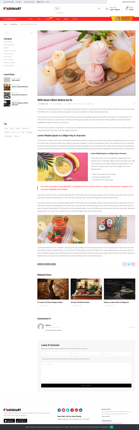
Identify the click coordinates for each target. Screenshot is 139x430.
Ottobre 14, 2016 (43, 103)
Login (111, 9)
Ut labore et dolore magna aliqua (50, 302)
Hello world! (16, 80)
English (41, 1)
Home (5, 24)
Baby (6, 128)
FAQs (20, 1)
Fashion (7, 132)
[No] (137, 427)
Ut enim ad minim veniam (80, 302)
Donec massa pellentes (20, 86)
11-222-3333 (107, 414)
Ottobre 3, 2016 (15, 84)
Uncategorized (8, 65)
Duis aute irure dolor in (19, 95)
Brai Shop (59, 103)
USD (47, 1)
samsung (29, 132)
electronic (25, 128)
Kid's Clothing (8, 53)
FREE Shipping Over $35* (128, 1)
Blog (5, 48)
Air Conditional (8, 45)
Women (17, 136)
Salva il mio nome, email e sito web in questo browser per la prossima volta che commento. (66, 358)
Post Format (7, 59)
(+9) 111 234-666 (9, 1)
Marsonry (6, 56)
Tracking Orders (30, 1)
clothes (17, 128)
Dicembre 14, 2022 (16, 78)
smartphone (8, 136)
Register (117, 9)
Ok (111, 427)
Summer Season (8, 62)
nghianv (48, 325)
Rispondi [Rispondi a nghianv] (132, 327)
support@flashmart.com (121, 414)
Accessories (13, 24)
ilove (13, 132)
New (22, 132)
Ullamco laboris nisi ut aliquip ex (116, 302)
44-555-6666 (118, 423)
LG (18, 132)
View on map (106, 416)
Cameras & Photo (9, 51)
